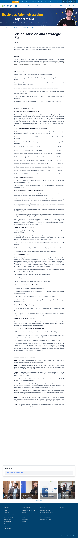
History (5, 510)
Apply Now (24, 521)
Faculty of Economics (45, 510)
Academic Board (7, 519)
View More (39, 501)
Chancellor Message (8, 517)
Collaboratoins (7, 528)
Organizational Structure (9, 526)
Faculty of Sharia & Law (45, 517)
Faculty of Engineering (45, 515)
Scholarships (32, 1)
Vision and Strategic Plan (9, 515)
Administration (7, 521)
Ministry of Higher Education (28, 510)
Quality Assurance (52, 5)
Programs (30, 5)
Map (23, 515)
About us (22, 5)
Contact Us (50, 1)
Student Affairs (40, 5)
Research (71, 5)
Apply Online (15, 1)
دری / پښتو (59, 1)
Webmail (24, 512)
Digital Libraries (24, 1)
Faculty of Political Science (46, 519)
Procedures (6, 512)
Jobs (39, 1)
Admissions (63, 5)
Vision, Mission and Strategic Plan (14, 472)
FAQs (23, 517)
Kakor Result (25, 519)
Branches (6, 524)
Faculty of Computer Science (46, 512)
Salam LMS (43, 1)
